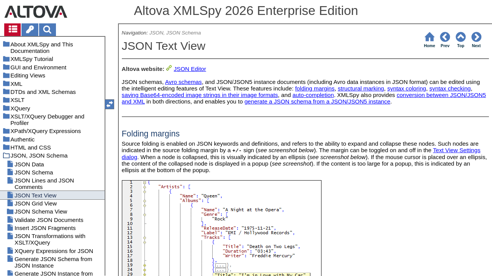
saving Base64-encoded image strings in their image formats (200, 95)
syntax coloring (406, 88)
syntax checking (450, 88)
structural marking (361, 88)
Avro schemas (183, 82)
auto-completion (313, 95)
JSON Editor (190, 69)
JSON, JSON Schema (175, 33)
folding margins (315, 88)
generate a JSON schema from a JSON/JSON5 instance (317, 101)
